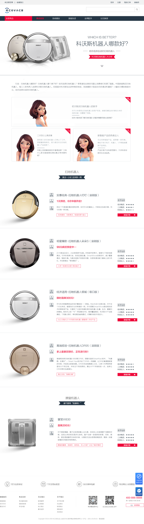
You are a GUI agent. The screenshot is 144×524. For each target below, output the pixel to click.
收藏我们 (20, 2)
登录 (112, 2)
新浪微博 (41, 501)
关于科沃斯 (60, 501)
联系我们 (60, 506)
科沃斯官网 (9, 2)
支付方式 (3, 504)
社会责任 (60, 504)
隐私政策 (60, 509)
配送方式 (3, 506)
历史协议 (60, 512)
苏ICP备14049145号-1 (75, 519)
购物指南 (3, 501)
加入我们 (41, 506)
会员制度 (41, 504)
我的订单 (127, 2)
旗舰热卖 (72, 18)
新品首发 (40, 18)
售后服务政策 (23, 501)
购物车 (136, 2)
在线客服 (135, 505)
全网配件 (88, 18)
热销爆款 (56, 18)
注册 (119, 2)
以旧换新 (104, 18)
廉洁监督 (41, 509)
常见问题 (22, 506)
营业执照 (101, 519)
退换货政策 (22, 504)
